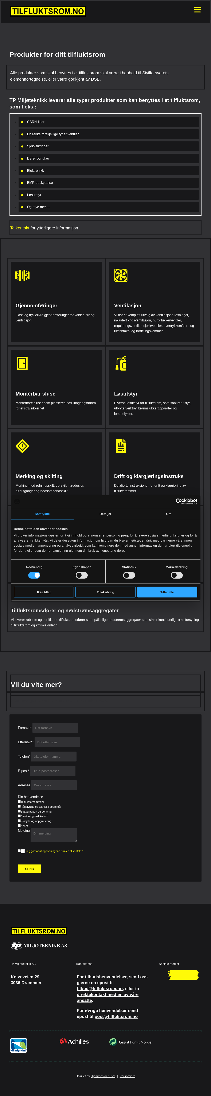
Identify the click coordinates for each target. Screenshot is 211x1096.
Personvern (127, 1076)
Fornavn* (25, 728)
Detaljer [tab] (106, 513)
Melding (24, 830)
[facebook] (169, 972)
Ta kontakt (19, 228)
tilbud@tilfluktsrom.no (100, 988)
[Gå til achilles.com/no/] (74, 1043)
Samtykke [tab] (42, 513)
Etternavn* (26, 742)
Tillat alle (167, 592)
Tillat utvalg (105, 592)
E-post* (23, 771)
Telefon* (24, 756)
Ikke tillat (44, 592)
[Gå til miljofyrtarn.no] (18, 1052)
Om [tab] (168, 513)
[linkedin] (169, 977)
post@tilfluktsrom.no (116, 1016)
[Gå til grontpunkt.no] (130, 1045)
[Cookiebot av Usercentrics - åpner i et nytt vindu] (178, 501)
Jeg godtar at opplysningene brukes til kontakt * (54, 851)
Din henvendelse (30, 797)
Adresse (24, 785)
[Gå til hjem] (48, 15)
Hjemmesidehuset (103, 1076)
